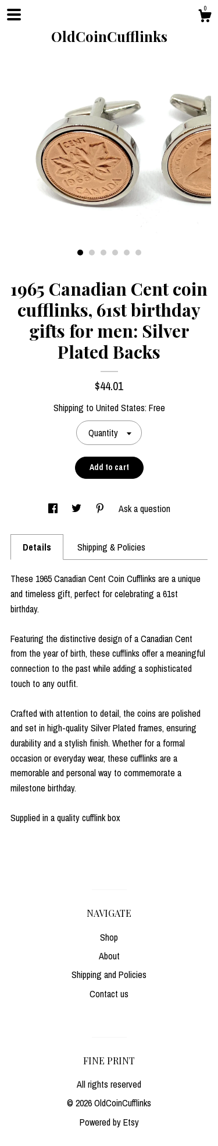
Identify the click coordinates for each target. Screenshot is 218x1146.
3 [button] (103, 252)
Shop (109, 937)
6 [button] (138, 252)
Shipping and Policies (109, 974)
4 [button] (115, 252)
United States (120, 407)
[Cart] (204, 17)
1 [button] (80, 252)
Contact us (109, 993)
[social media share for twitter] (78, 508)
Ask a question (144, 508)
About (109, 955)
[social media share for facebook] (54, 508)
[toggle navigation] (14, 14)
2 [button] (92, 252)
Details (37, 547)
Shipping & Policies (111, 547)
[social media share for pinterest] (101, 508)
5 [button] (127, 252)
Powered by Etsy (109, 1122)
